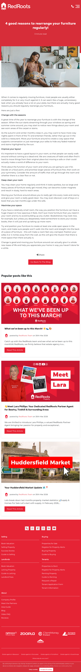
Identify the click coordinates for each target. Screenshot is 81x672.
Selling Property (8, 547)
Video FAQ (5, 614)
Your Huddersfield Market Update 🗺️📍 (26, 488)
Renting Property (49, 573)
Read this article (15, 350)
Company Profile (8, 600)
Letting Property (8, 570)
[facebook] (38, 528)
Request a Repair (49, 581)
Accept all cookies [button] (46, 669)
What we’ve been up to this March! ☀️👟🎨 (28, 329)
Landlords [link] (5, 559)
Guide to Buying (49, 554)
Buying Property (49, 551)
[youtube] (54, 528)
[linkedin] (49, 528)
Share (40, 255)
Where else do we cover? (40, 658)
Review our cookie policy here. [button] (63, 666)
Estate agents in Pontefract (49, 654)
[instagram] (43, 528)
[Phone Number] (72, 6)
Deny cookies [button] (33, 669)
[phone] (27, 528)
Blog (3, 611)
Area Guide (6, 607)
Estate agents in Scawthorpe (69, 654)
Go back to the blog (40, 262)
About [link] (4, 593)
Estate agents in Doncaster (30, 654)
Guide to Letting (8, 573)
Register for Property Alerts (53, 547)
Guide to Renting (49, 577)
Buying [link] (45, 537)
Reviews (4, 618)
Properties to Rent (50, 566)
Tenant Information (50, 588)
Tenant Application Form (52, 584)
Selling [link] (4, 537)
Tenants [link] (45, 559)
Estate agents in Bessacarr (10, 654)
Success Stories (8, 551)
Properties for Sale (49, 543)
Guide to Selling (8, 554)
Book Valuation (7, 543)
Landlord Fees (7, 577)
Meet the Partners (9, 603)
